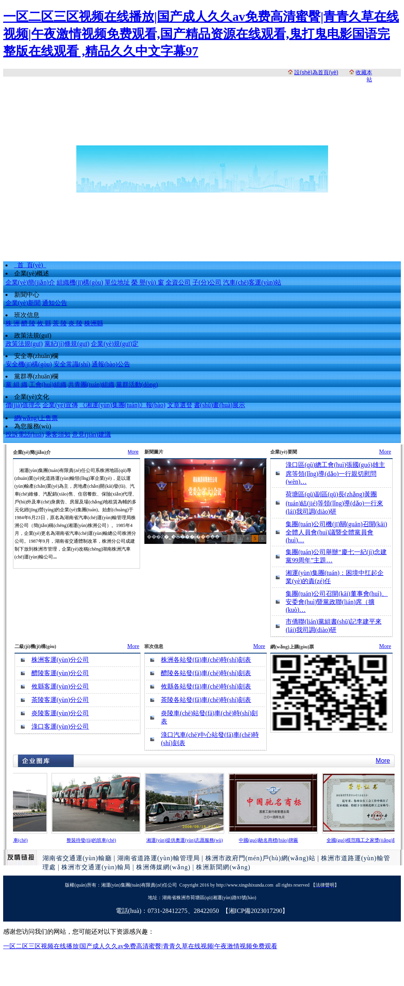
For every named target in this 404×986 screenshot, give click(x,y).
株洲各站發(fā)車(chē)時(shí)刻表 (206, 659)
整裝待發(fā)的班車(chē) (93, 840)
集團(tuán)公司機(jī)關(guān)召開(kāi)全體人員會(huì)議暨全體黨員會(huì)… (336, 532)
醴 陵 (28, 323)
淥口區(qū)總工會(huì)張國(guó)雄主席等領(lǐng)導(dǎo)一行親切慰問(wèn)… (335, 473)
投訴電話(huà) (25, 434)
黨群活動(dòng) (137, 384)
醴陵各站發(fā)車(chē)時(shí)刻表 (206, 673)
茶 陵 (60, 323)
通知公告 (54, 302)
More (133, 452)
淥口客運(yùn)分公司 (60, 726)
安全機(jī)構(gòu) (29, 364)
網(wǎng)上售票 (36, 418)
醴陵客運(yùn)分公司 (60, 673)
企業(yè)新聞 (23, 302)
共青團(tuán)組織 (91, 384)
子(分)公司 (207, 282)
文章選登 (179, 405)
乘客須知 (57, 434)
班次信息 (26, 315)
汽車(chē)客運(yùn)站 (252, 282)
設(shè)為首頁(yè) (316, 72)
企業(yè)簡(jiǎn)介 (30, 282)
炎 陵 (75, 323)
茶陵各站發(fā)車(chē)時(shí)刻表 (206, 699)
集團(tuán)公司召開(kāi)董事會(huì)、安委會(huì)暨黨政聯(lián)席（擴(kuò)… (337, 601)
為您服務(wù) (32, 426)
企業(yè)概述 (32, 273)
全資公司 (178, 282)
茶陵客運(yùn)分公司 (60, 699)
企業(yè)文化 (32, 396)
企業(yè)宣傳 (60, 405)
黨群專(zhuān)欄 (36, 376)
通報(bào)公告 (111, 364)
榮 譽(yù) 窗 (147, 282)
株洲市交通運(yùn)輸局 (96, 867)
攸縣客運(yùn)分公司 (60, 686)
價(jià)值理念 (23, 405)
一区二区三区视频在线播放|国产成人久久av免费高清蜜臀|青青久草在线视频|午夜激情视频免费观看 (140, 946)
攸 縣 (44, 323)
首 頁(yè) (30, 265)
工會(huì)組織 (47, 384)
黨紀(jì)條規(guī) (67, 343)
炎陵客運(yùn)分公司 (60, 713)
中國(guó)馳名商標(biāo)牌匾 (270, 840)
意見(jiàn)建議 (91, 434)
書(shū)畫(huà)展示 (219, 405)
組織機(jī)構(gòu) (80, 282)
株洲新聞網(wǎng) (223, 867)
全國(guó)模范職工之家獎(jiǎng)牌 (363, 840)
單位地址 (117, 282)
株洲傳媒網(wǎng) (163, 867)
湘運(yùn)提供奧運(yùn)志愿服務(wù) (186, 840)
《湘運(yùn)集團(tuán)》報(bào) (122, 405)
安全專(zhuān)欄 (36, 356)
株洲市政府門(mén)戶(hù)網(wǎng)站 (260, 858)
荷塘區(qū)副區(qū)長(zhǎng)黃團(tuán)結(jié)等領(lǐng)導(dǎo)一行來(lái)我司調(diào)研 (334, 503)
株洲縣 (93, 323)
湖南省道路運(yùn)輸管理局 (158, 858)
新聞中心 (26, 294)
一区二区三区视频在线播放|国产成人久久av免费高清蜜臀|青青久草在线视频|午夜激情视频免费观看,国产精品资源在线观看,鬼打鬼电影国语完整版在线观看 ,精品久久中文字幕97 (201, 33)
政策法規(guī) (33, 335)
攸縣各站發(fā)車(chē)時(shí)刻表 (206, 686)
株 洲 (13, 323)
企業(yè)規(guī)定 (114, 343)
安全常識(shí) (71, 364)
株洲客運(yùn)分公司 (60, 659)
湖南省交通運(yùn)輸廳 (77, 858)
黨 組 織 (17, 384)
